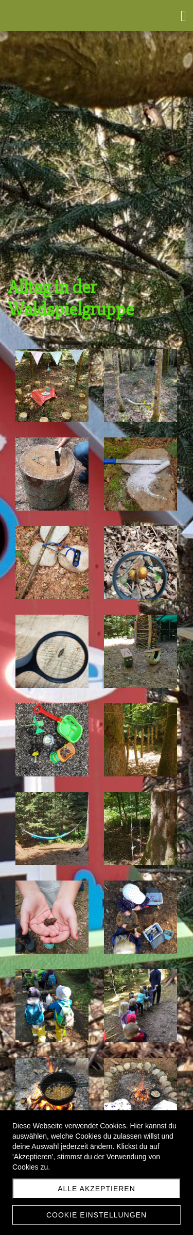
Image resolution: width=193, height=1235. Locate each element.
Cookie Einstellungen (96, 1215)
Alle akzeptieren (96, 1189)
